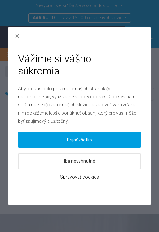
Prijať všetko (79, 139)
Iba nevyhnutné (79, 161)
